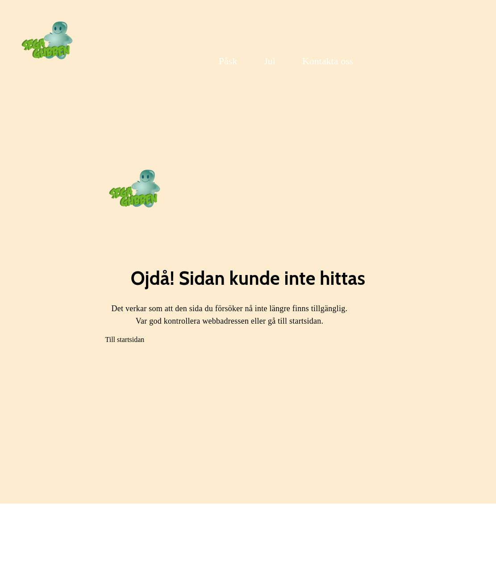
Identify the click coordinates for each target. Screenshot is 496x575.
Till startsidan (125, 339)
